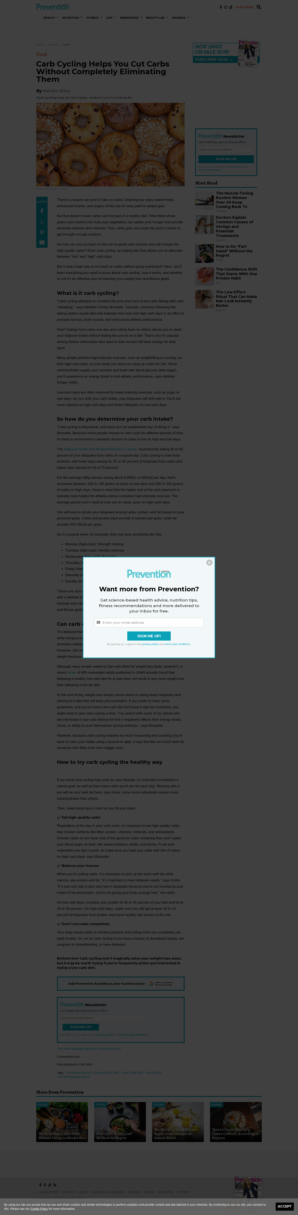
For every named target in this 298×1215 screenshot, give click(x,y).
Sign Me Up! (149, 636)
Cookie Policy (39, 1208)
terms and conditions (177, 644)
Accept (285, 1206)
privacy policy (150, 644)
